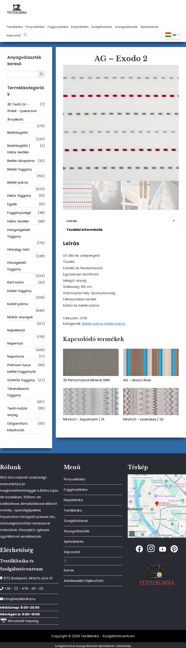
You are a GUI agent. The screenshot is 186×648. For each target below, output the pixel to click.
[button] (25, 35)
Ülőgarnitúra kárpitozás (17, 426)
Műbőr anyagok (20, 317)
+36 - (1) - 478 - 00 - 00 (21, 588)
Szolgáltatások (76, 520)
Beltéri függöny (19, 169)
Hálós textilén (18, 221)
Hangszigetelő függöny (18, 233)
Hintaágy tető (18, 249)
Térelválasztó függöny (18, 392)
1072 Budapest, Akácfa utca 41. (26, 578)
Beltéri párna (92, 323)
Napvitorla (15, 356)
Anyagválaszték (76, 531)
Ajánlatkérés (74, 541)
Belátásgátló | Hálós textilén (18, 148)
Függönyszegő (19, 212)
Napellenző (16, 330)
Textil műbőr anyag (17, 411)
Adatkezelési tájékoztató (84, 580)
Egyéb (12, 204)
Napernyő (15, 343)
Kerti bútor (15, 282)
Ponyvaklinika (74, 479)
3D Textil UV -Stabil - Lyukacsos (22, 107)
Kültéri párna (114, 323)
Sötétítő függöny (21, 380)
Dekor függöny (19, 195)
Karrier (69, 570)
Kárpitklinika (73, 500)
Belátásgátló (17, 132)
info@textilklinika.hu (17, 599)
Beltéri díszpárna (21, 160)
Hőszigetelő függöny (16, 265)
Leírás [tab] (71, 221)
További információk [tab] (84, 229)
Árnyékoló (15, 119)
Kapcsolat (72, 552)
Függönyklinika (75, 489)
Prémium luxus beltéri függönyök (21, 368)
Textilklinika (73, 510)
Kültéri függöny (19, 291)
